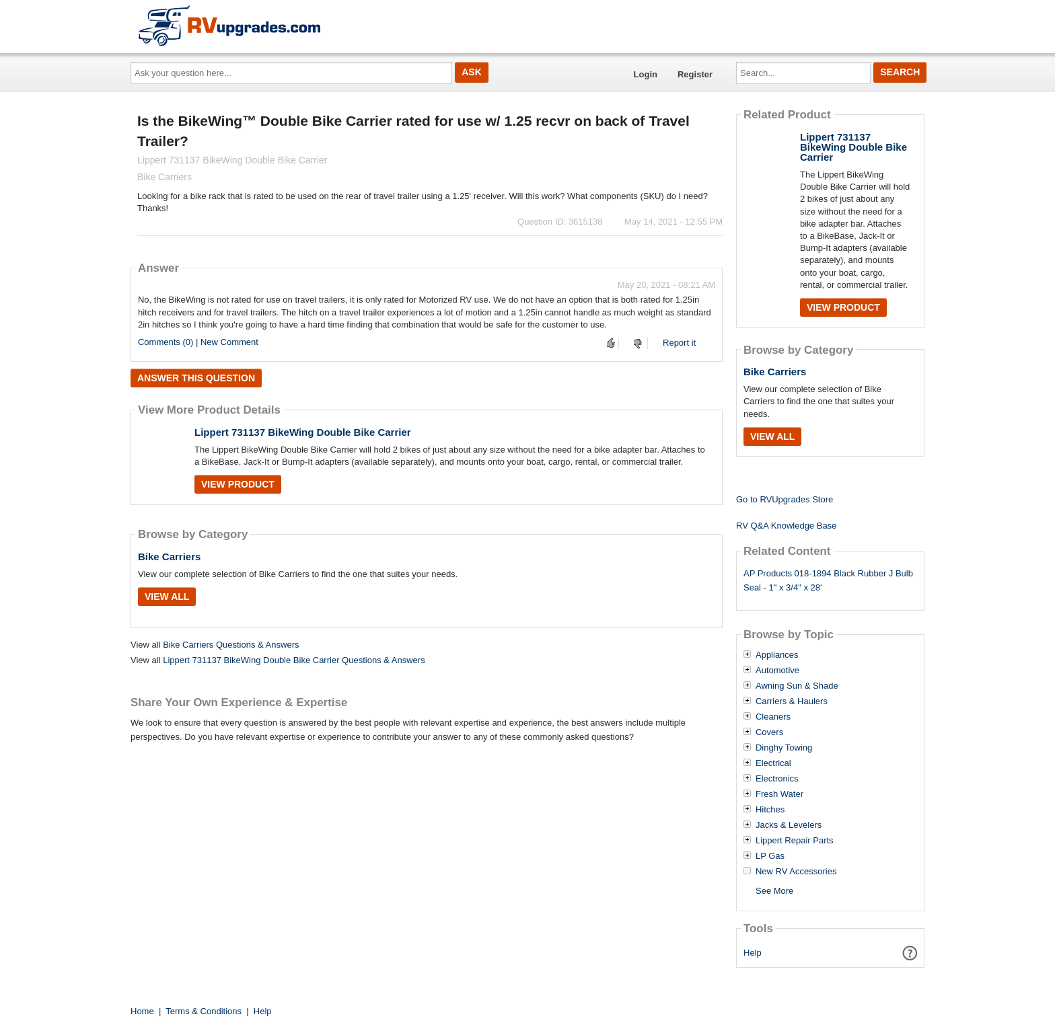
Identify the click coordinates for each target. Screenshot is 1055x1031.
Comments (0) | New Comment (198, 342)
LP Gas (770, 856)
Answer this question (196, 378)
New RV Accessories (796, 871)
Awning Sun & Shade (797, 686)
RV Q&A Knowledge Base (786, 526)
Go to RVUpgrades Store (784, 499)
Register (695, 74)
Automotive (777, 670)
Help (752, 953)
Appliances (777, 655)
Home (142, 1011)
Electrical (773, 763)
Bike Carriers (169, 556)
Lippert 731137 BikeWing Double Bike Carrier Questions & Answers (294, 660)
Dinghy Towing (784, 748)
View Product (238, 484)
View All (167, 596)
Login (645, 74)
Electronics (777, 779)
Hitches (770, 809)
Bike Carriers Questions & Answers (231, 645)
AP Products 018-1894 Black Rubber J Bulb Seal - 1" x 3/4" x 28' (828, 580)
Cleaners (773, 717)
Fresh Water (779, 794)
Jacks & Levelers (789, 825)
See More (774, 891)
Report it (679, 342)
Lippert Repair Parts (795, 840)
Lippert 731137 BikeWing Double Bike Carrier (302, 432)
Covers (769, 732)
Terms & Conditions (204, 1011)
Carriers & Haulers (792, 701)
